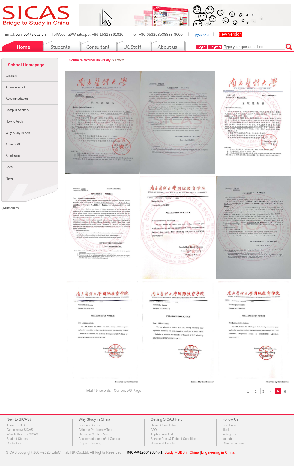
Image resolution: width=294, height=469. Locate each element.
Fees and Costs (89, 425)
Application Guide (163, 434)
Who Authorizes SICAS (22, 434)
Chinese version (233, 443)
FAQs (154, 429)
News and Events (163, 443)
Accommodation (17, 98)
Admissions (13, 155)
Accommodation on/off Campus (100, 438)
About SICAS (16, 425)
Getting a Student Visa (94, 434)
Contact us (14, 443)
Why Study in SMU (19, 133)
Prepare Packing (90, 443)
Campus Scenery (17, 110)
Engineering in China (217, 452)
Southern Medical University (90, 60)
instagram (229, 434)
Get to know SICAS (20, 429)
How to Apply (15, 121)
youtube (228, 438)
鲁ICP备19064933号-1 (145, 452)
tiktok (226, 429)
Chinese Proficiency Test (95, 429)
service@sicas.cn (30, 34)
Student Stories (17, 438)
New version (230, 34)
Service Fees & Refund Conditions (174, 438)
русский (202, 34)
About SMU (13, 144)
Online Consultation (164, 425)
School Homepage (26, 64)
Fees (9, 167)
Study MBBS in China (181, 452)
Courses (11, 76)
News (10, 178)
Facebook (229, 425)
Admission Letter (17, 87)
